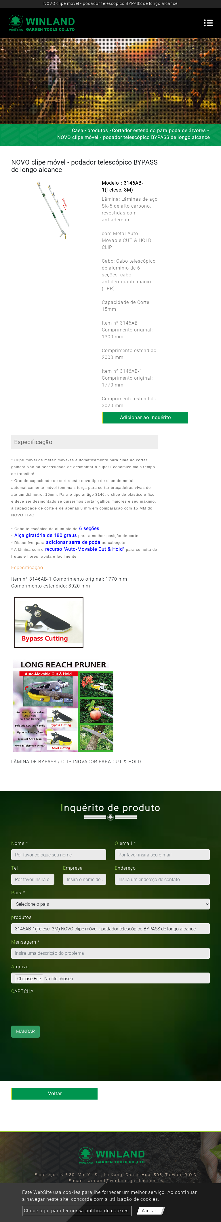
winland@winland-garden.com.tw (125, 1180)
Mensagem (25, 942)
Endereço (125, 868)
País (18, 892)
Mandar (25, 1031)
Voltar (55, 1093)
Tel (14, 868)
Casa (77, 130)
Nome (19, 843)
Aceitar (149, 1210)
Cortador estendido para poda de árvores (159, 130)
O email (125, 843)
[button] (14, 216)
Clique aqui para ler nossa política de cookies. (77, 1210)
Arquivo (20, 966)
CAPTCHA (22, 991)
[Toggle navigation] (208, 23)
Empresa (73, 868)
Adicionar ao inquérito (145, 417)
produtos (97, 130)
